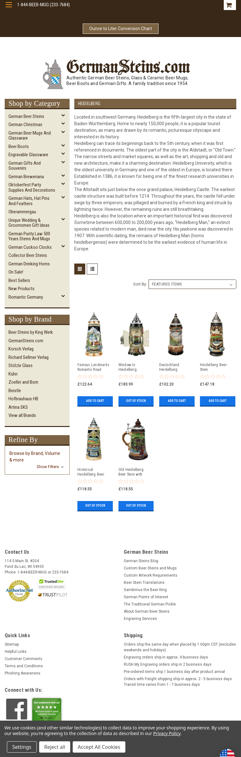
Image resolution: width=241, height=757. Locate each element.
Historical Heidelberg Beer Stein (90, 472)
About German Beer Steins (147, 611)
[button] (37, 460)
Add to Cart (95, 400)
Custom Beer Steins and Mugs (150, 568)
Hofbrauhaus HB (23, 399)
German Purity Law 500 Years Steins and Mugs (29, 236)
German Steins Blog (141, 561)
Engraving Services (140, 618)
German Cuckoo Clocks (30, 247)
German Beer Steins (26, 116)
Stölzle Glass (20, 365)
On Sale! (15, 272)
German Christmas (25, 124)
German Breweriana (26, 176)
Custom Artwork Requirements (150, 575)
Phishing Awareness (22, 673)
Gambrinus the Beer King (145, 590)
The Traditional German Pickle (150, 604)
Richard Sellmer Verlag (28, 357)
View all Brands (22, 415)
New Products (21, 288)
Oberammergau (22, 212)
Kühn (13, 374)
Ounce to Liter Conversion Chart (120, 28)
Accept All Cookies (99, 747)
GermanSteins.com (25, 341)
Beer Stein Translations (144, 582)
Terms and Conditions (24, 666)
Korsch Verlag (21, 349)
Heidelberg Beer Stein (213, 367)
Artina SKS (18, 407)
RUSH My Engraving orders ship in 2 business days (168, 664)
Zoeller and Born (23, 382)
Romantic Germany (25, 297)
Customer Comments (23, 659)
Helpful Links (16, 651)
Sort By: (140, 284)
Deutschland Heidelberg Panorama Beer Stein (171, 367)
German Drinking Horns (29, 264)
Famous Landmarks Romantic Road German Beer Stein (93, 367)
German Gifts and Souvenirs (24, 165)
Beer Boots (18, 146)
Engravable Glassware (28, 154)
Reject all (54, 747)
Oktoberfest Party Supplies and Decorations (31, 187)
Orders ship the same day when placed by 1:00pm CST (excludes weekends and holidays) (180, 647)
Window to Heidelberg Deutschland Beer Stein (132, 367)
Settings (21, 747)
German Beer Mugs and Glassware (29, 135)
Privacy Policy (167, 733)
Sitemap (12, 644)
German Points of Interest (146, 597)
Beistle (14, 390)
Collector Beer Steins (27, 255)
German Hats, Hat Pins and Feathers (29, 200)
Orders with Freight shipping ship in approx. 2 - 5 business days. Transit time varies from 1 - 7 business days (178, 682)
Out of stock (136, 400)
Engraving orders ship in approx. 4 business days (166, 657)
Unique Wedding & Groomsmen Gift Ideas (29, 222)
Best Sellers (19, 280)
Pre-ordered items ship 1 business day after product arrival (174, 671)
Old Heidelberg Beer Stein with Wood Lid (131, 472)
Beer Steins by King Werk (30, 332)
